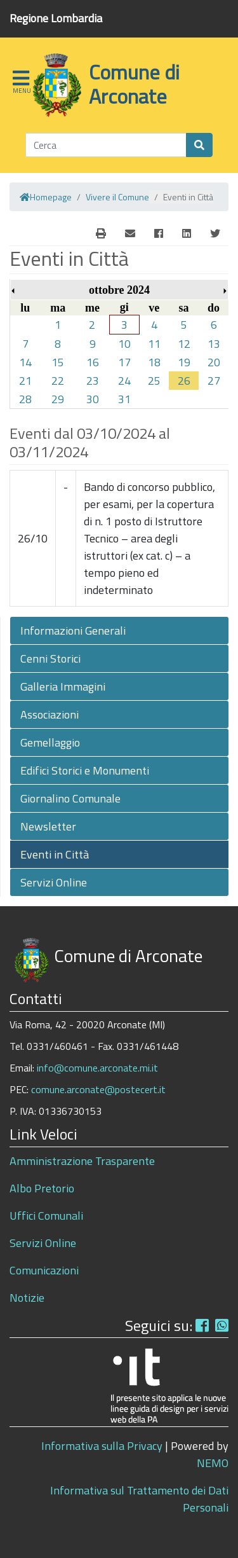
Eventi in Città (54, 854)
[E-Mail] (101, 233)
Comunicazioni (44, 1270)
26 (184, 380)
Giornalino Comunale (70, 798)
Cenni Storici (50, 658)
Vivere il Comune (117, 196)
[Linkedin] (186, 233)
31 (124, 399)
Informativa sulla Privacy (101, 1445)
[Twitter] (215, 233)
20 (214, 362)
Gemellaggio (50, 742)
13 (214, 343)
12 (184, 343)
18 (154, 362)
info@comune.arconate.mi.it (97, 1067)
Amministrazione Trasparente (82, 1160)
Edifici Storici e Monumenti (84, 770)
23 (92, 380)
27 (214, 380)
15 (57, 362)
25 (154, 380)
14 (25, 362)
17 (124, 362)
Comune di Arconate (134, 84)
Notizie (27, 1297)
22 (57, 380)
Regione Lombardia (56, 18)
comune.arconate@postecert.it (98, 1089)
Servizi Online (53, 882)
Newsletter (48, 826)
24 (124, 380)
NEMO (212, 1463)
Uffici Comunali (46, 1215)
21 (25, 380)
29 (57, 399)
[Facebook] (158, 233)
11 (154, 343)
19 (184, 362)
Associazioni (49, 714)
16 (92, 362)
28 (25, 399)
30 (92, 399)
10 (124, 343)
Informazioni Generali (73, 630)
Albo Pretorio (42, 1188)
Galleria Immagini (62, 686)
